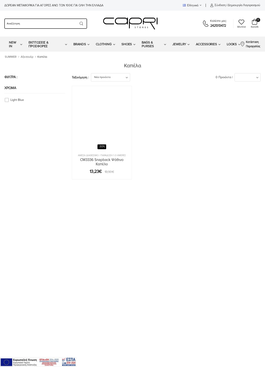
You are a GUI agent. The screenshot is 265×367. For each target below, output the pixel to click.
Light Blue (17, 100)
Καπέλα (42, 57)
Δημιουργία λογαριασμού (244, 5)
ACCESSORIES (206, 44)
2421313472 (218, 26)
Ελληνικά (190, 5)
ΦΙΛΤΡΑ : (10, 77)
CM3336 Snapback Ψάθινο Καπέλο (102, 161)
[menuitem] (15, 44)
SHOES (126, 44)
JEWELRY (179, 44)
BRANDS (79, 44)
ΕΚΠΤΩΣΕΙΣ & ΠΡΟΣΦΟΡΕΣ (39, 44)
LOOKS (232, 44)
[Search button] (81, 24)
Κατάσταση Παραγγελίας (250, 44)
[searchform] (40, 24)
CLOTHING (104, 44)
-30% (102, 146)
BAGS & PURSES (148, 44)
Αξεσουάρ (27, 57)
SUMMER (11, 57)
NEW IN (12, 44)
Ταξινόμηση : (80, 77)
